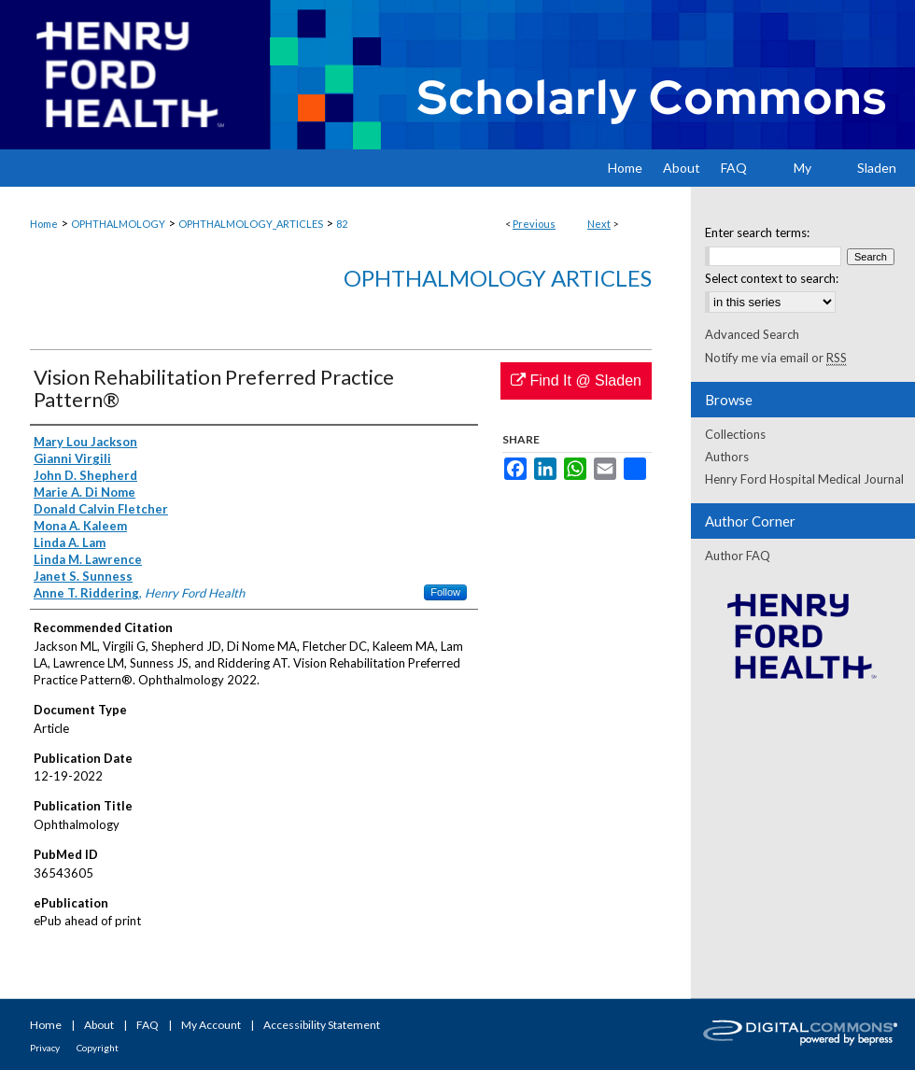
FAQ (147, 1025)
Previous (534, 224)
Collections (735, 434)
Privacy (45, 1047)
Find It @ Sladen (576, 380)
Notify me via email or (776, 357)
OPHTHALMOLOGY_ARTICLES (250, 224)
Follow (445, 592)
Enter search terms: (757, 232)
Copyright (98, 1047)
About (99, 1025)
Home (44, 224)
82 (341, 224)
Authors (727, 456)
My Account (211, 1025)
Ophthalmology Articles (498, 277)
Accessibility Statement (321, 1025)
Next (599, 224)
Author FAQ (737, 555)
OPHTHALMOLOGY (118, 224)
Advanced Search (752, 334)
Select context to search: (771, 278)
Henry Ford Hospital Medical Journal (804, 479)
